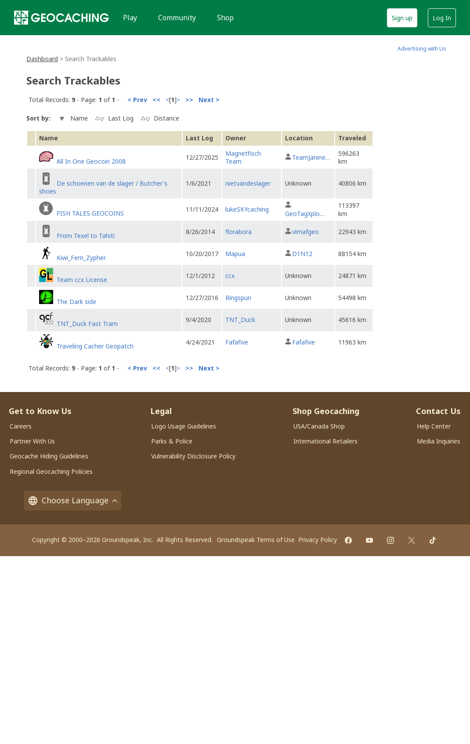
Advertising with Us (422, 48)
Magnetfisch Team (243, 157)
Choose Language (72, 500)
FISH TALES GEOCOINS (90, 213)
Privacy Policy (317, 539)
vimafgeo (305, 231)
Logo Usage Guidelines (183, 426)
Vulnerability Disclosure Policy (193, 456)
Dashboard (42, 59)
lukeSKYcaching (247, 209)
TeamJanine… (311, 157)
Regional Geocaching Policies (51, 471)
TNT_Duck (240, 319)
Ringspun (238, 297)
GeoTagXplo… (305, 213)
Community (177, 17)
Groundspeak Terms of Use (256, 539)
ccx (230, 275)
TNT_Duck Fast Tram (87, 323)
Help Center (434, 426)
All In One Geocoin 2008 (91, 161)
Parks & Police (171, 441)
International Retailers (325, 441)
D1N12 (302, 253)
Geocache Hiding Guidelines (49, 456)
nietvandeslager (248, 183)
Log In (442, 18)
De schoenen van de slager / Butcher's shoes (103, 187)
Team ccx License (82, 279)
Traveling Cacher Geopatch (95, 346)
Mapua (235, 253)
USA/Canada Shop (319, 426)
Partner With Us (32, 441)
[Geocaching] (61, 17)
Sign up (402, 18)
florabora (238, 231)
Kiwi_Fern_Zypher (81, 257)
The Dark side (76, 301)
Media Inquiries (438, 441)
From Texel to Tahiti (86, 235)
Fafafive (236, 342)
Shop (225, 17)
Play (130, 17)
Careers (21, 426)
